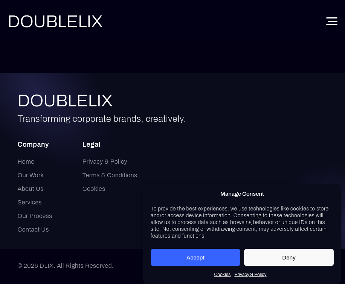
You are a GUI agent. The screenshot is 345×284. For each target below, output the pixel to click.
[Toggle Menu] (331, 21)
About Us (31, 189)
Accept (195, 259)
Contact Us (33, 229)
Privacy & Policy (250, 276)
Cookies (222, 276)
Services (30, 202)
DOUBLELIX (65, 100)
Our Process (35, 216)
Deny (289, 259)
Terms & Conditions (109, 175)
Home (26, 161)
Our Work (31, 175)
